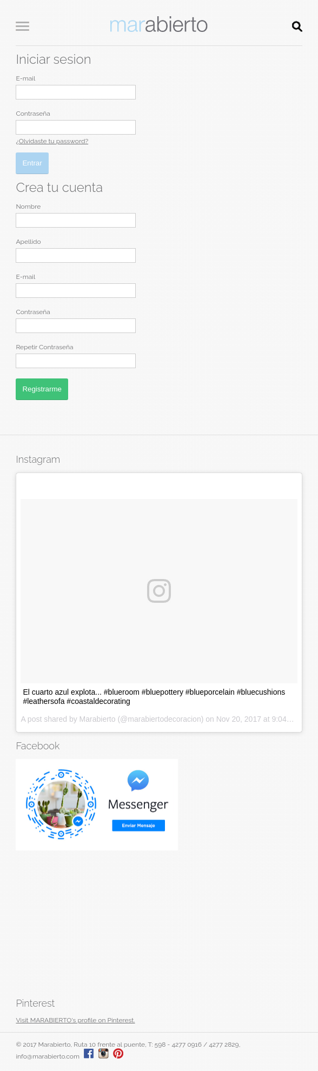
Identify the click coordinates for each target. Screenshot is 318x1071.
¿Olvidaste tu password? (52, 141)
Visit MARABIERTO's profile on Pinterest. (75, 1020)
